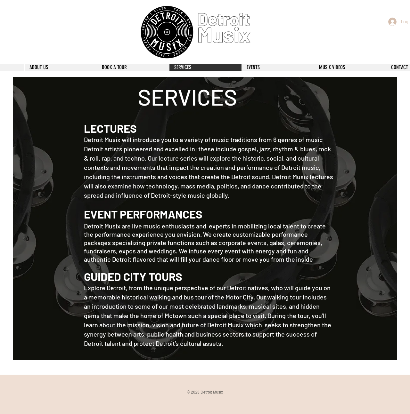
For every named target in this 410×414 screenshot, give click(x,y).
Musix (223, 34)
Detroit (223, 19)
